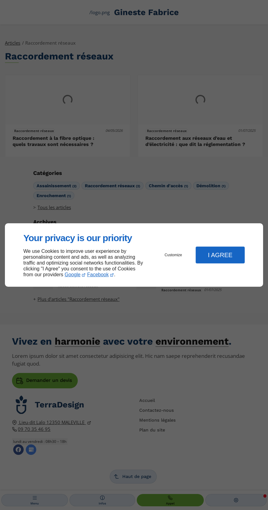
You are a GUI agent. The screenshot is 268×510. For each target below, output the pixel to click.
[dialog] (134, 255)
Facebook (98, 274)
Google (73, 274)
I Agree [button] (220, 255)
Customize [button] (173, 255)
